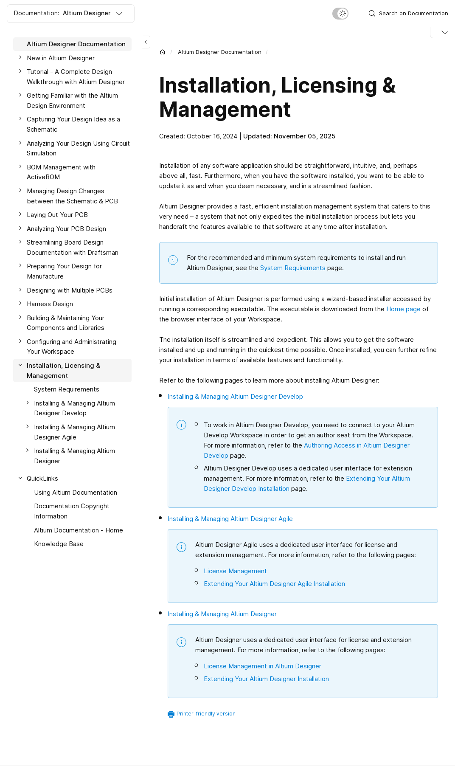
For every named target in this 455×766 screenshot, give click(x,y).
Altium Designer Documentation (76, 44)
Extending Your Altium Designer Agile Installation (274, 584)
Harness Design (50, 304)
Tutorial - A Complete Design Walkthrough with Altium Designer (76, 77)
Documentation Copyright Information (72, 511)
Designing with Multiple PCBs (69, 290)
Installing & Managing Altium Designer (74, 456)
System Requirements (66, 389)
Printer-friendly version (206, 713)
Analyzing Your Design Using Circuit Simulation (78, 148)
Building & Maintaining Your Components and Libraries (65, 323)
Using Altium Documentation (75, 492)
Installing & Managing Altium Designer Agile (74, 432)
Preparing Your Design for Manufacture (64, 271)
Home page (403, 309)
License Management (235, 571)
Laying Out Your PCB (57, 215)
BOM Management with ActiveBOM (61, 172)
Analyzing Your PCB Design (66, 229)
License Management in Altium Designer (262, 666)
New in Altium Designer (61, 58)
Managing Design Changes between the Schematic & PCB (72, 196)
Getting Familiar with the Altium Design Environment (72, 100)
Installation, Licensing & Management (63, 370)
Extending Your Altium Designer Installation (266, 679)
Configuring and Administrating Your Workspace (71, 347)
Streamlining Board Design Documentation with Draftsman (72, 247)
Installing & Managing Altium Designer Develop (74, 408)
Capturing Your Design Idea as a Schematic (73, 124)
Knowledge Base (59, 544)
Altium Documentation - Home (78, 530)
